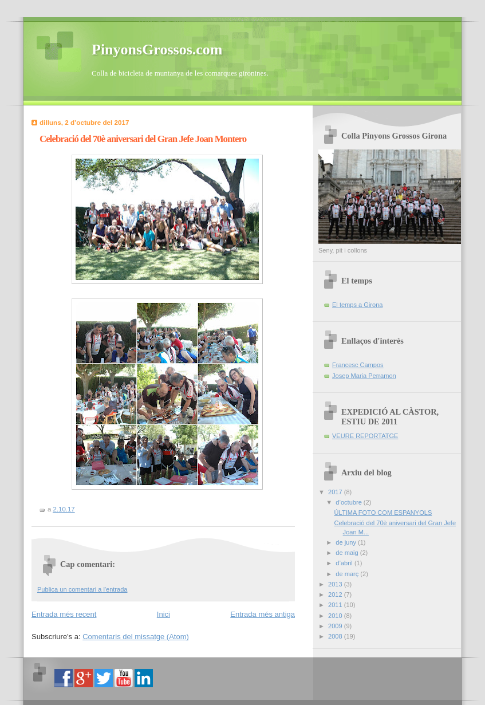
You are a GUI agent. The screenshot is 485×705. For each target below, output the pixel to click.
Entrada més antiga (262, 614)
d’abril (345, 563)
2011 (336, 604)
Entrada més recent (63, 614)
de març (348, 573)
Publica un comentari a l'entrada (82, 589)
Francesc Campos (358, 364)
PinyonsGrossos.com (157, 49)
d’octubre (350, 502)
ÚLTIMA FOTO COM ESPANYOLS (383, 512)
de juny (347, 542)
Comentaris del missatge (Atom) (135, 636)
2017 (336, 492)
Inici (163, 614)
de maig (348, 552)
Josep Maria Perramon (364, 375)
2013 (336, 584)
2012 (336, 594)
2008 (336, 636)
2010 (336, 615)
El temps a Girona (357, 304)
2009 (336, 626)
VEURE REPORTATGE (365, 435)
